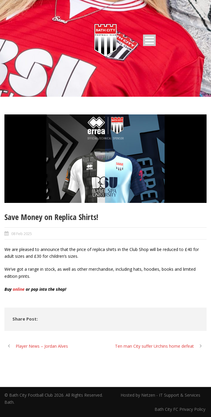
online (19, 289)
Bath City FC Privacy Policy (181, 409)
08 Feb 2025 (21, 233)
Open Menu (149, 40)
